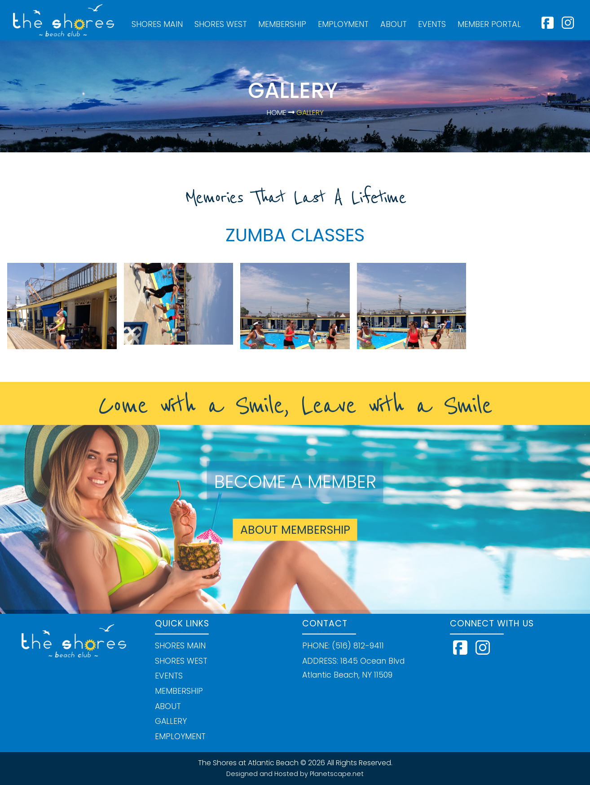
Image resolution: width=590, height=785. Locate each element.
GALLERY (171, 721)
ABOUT (393, 24)
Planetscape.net (337, 773)
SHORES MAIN (157, 24)
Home (276, 112)
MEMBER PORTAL (489, 24)
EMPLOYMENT (343, 24)
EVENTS (432, 24)
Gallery (309, 112)
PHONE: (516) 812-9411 (343, 645)
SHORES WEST (220, 24)
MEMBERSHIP (282, 24)
